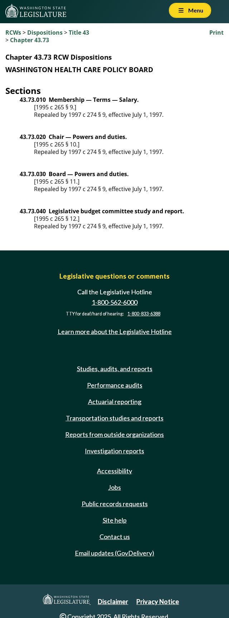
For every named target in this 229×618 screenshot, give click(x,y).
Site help (115, 520)
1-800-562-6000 (114, 302)
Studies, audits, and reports (114, 369)
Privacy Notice (157, 601)
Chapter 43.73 (29, 40)
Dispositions (45, 32)
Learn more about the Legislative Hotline (115, 331)
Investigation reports (114, 451)
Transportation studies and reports (115, 418)
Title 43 (79, 32)
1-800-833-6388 (143, 314)
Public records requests (115, 504)
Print (216, 32)
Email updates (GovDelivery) (114, 553)
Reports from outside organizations (114, 434)
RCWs (13, 32)
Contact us (114, 536)
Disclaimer (113, 601)
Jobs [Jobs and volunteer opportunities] (114, 487)
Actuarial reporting (114, 401)
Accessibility (114, 471)
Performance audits (114, 385)
